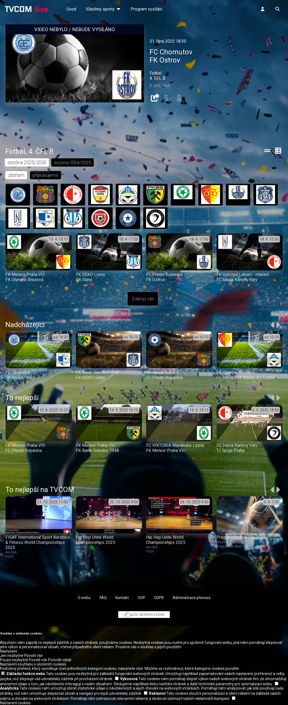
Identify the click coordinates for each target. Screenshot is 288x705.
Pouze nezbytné (14, 660)
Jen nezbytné (11, 655)
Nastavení (8, 651)
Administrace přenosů (192, 598)
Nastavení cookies (15, 703)
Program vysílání (146, 9)
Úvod (71, 9)
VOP (141, 598)
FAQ (103, 598)
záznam (16, 175)
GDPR (159, 598)
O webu (84, 598)
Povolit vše (33, 655)
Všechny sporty (103, 9)
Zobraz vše (143, 298)
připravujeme (45, 175)
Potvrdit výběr (60, 660)
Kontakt (122, 598)
